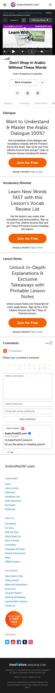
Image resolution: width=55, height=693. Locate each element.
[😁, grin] (19, 365)
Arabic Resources (13, 501)
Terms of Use (34, 677)
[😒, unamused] (24, 365)
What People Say (13, 536)
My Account (10, 589)
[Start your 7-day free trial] (14, 620)
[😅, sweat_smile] (44, 365)
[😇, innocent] (24, 368)
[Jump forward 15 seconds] (23, 51)
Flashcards (10, 492)
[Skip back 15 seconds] (4, 51)
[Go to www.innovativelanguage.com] (28, 664)
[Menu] (4, 4)
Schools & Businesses (15, 553)
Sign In (14, 358)
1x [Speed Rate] (32, 51)
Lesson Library (8, 13)
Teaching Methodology (15, 597)
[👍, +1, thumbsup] (49, 368)
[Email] (27, 411)
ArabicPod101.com (37, 673)
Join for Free (27, 163)
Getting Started (12, 580)
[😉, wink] (49, 365)
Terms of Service (40, 685)
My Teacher (10, 505)
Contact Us (10, 606)
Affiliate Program (12, 562)
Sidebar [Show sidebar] (40, 20)
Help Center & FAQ (14, 576)
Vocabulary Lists (12, 496)
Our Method (10, 524)
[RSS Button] (5, 351)
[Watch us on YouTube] (13, 642)
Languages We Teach (15, 549)
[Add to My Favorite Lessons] (17, 93)
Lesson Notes (40, 103)
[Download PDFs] (37, 93)
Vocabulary (24, 103)
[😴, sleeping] (29, 368)
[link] (23, 20)
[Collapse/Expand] (27, 343)
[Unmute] (42, 51)
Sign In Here (37, 172)
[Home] (25, 7)
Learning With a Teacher (16, 601)
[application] (27, 40)
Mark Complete (23, 82)
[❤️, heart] (44, 368)
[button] (50, 4)
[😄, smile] (9, 365)
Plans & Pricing (12, 540)
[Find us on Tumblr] (25, 642)
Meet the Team (11, 532)
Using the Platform (13, 593)
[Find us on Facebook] (19, 642)
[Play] (14, 51)
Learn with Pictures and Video (30, 13)
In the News (10, 545)
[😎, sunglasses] (29, 365)
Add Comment (27, 419)
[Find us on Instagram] (30, 642)
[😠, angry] (34, 365)
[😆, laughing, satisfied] (39, 365)
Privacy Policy (20, 677)
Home (7, 484)
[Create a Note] (27, 93)
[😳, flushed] (14, 365)
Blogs (7, 557)
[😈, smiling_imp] (39, 368)
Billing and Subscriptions (16, 584)
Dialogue (8, 103)
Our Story (9, 528)
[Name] (27, 404)
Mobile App (10, 509)
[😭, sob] (19, 368)
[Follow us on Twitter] (7, 642)
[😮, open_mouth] (34, 368)
